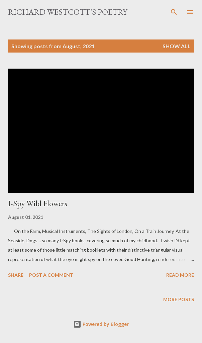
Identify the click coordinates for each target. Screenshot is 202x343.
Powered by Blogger (101, 324)
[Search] (174, 12)
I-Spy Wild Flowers (37, 203)
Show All (177, 46)
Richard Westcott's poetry (67, 12)
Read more (180, 275)
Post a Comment (51, 275)
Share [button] (15, 275)
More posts (178, 299)
